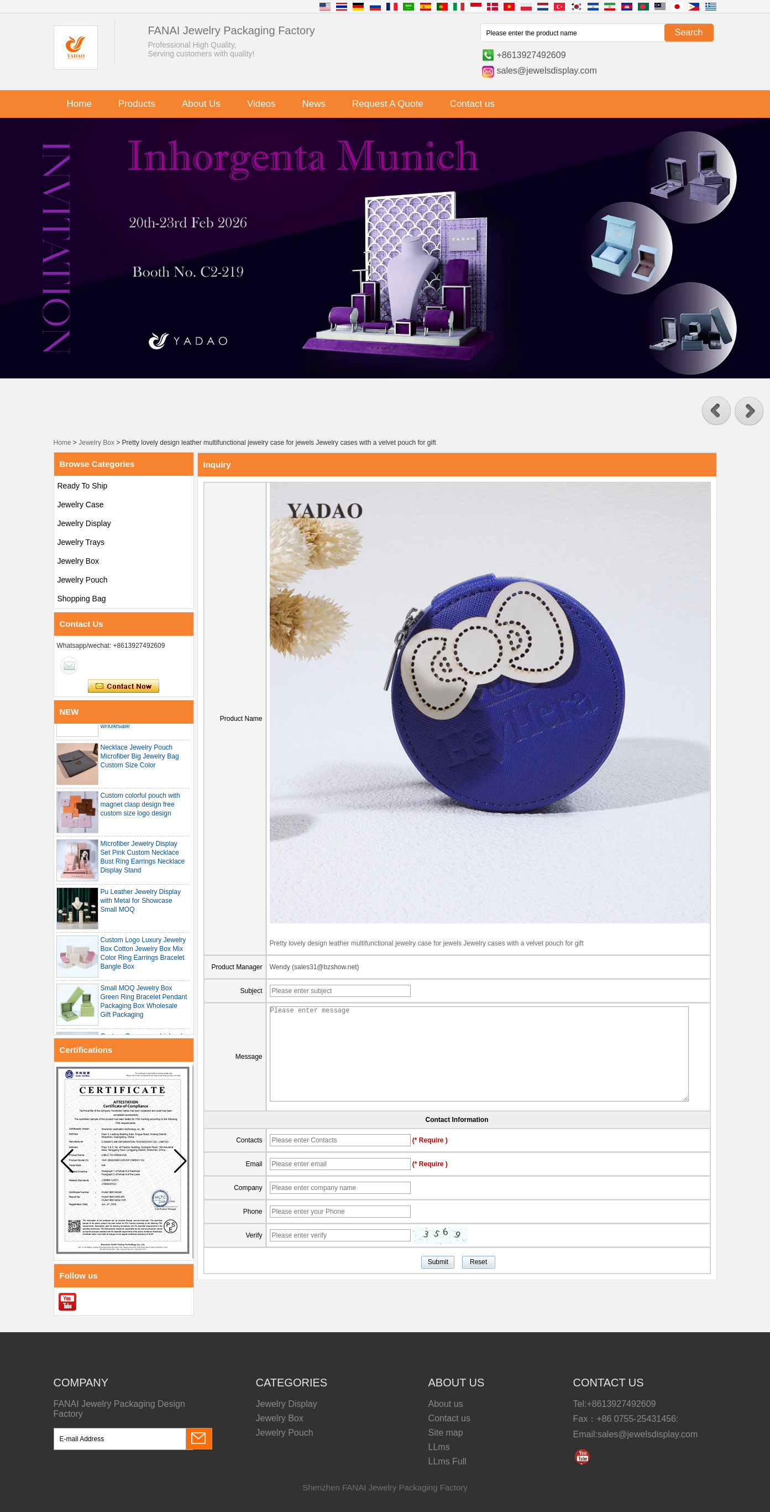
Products (136, 103)
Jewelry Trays (81, 542)
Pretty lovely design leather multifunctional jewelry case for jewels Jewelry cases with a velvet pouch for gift (427, 943)
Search (689, 32)
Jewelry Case (80, 504)
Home (79, 103)
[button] (716, 411)
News (314, 103)
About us (445, 1404)
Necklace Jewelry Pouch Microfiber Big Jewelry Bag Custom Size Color (140, 759)
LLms (439, 1447)
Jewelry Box (96, 442)
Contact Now (123, 686)
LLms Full (447, 1461)
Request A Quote (387, 103)
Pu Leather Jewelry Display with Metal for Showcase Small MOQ (141, 904)
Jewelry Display (84, 523)
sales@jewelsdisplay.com (547, 70)
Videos (261, 103)
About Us (201, 103)
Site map (445, 1432)
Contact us (472, 103)
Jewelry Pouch (82, 579)
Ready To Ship (82, 485)
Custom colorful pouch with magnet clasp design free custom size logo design (140, 807)
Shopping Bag (81, 598)
